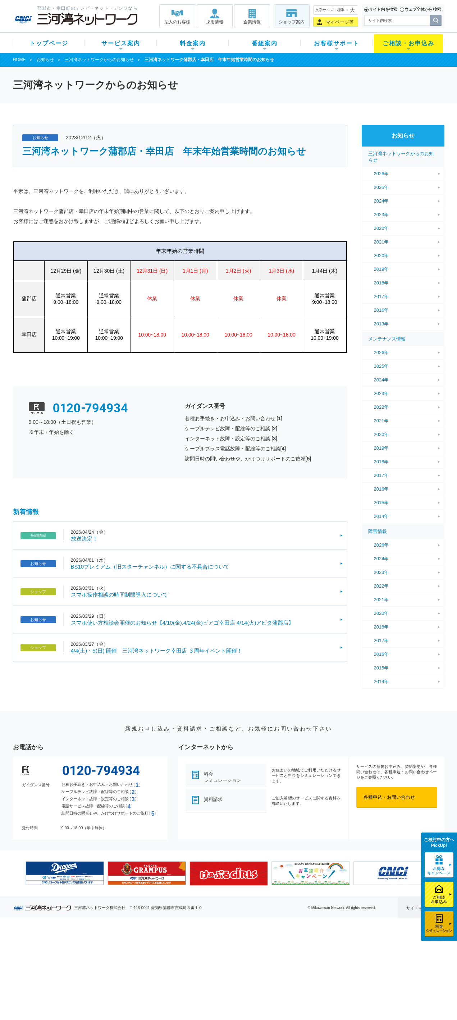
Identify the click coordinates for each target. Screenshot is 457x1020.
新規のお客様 (56, 946)
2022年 (381, 228)
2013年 (381, 323)
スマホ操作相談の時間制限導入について (119, 595)
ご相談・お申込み (408, 43)
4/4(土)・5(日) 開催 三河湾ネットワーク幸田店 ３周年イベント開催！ (157, 651)
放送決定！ (84, 539)
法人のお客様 (177, 21)
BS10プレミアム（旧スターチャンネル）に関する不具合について (150, 567)
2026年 (381, 173)
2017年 (381, 296)
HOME (19, 59)
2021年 (381, 242)
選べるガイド (56, 965)
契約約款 (104, 1002)
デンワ (102, 965)
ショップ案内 (292, 21)
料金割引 (157, 965)
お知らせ (45, 59)
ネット (102, 955)
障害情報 (377, 531)
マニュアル (267, 955)
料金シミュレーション (222, 777)
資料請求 (213, 799)
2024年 (381, 201)
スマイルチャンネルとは (227, 946)
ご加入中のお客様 (60, 955)
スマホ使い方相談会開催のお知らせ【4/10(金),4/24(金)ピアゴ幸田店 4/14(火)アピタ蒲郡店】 (182, 623)
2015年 (381, 502)
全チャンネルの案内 (223, 971)
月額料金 (157, 955)
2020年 (381, 255)
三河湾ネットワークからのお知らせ (99, 59)
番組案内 (265, 43)
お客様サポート (336, 43)
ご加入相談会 (323, 965)
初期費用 (157, 946)
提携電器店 (320, 955)
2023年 (381, 214)
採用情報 (214, 21)
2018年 (381, 283)
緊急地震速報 (109, 983)
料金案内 (193, 43)
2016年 (381, 310)
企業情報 (252, 21)
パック (155, 974)
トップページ (48, 43)
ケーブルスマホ (111, 974)
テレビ (102, 946)
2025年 (381, 187)
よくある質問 (269, 946)
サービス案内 (120, 43)
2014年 (381, 516)
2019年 (381, 269)
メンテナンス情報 (387, 339)
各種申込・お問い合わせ (389, 797)
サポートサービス (274, 965)
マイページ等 (340, 22)
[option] (65, 873)
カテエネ (104, 993)
